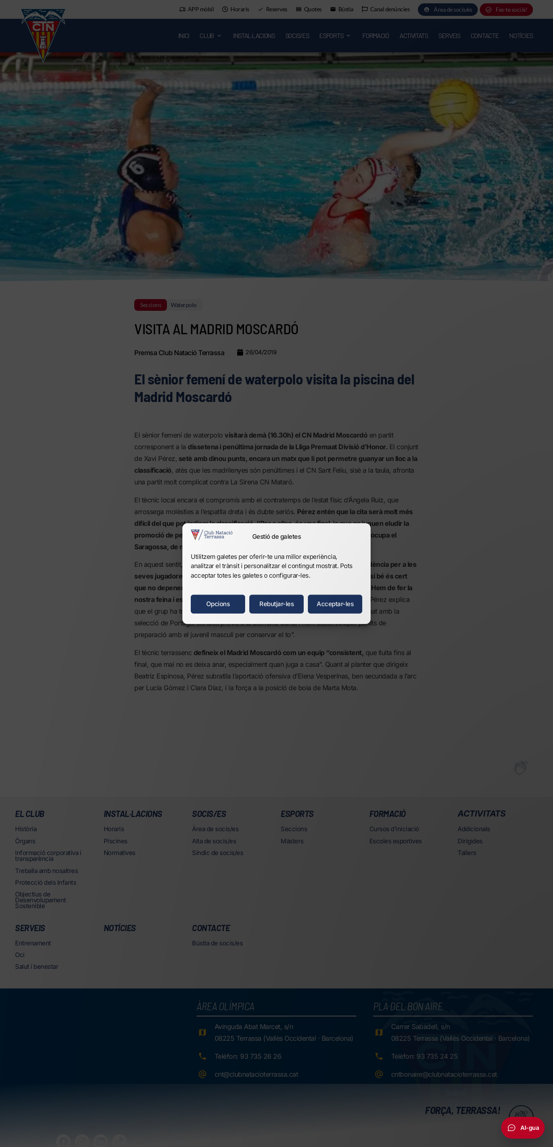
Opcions (218, 604)
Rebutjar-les (276, 604)
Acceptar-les (335, 604)
